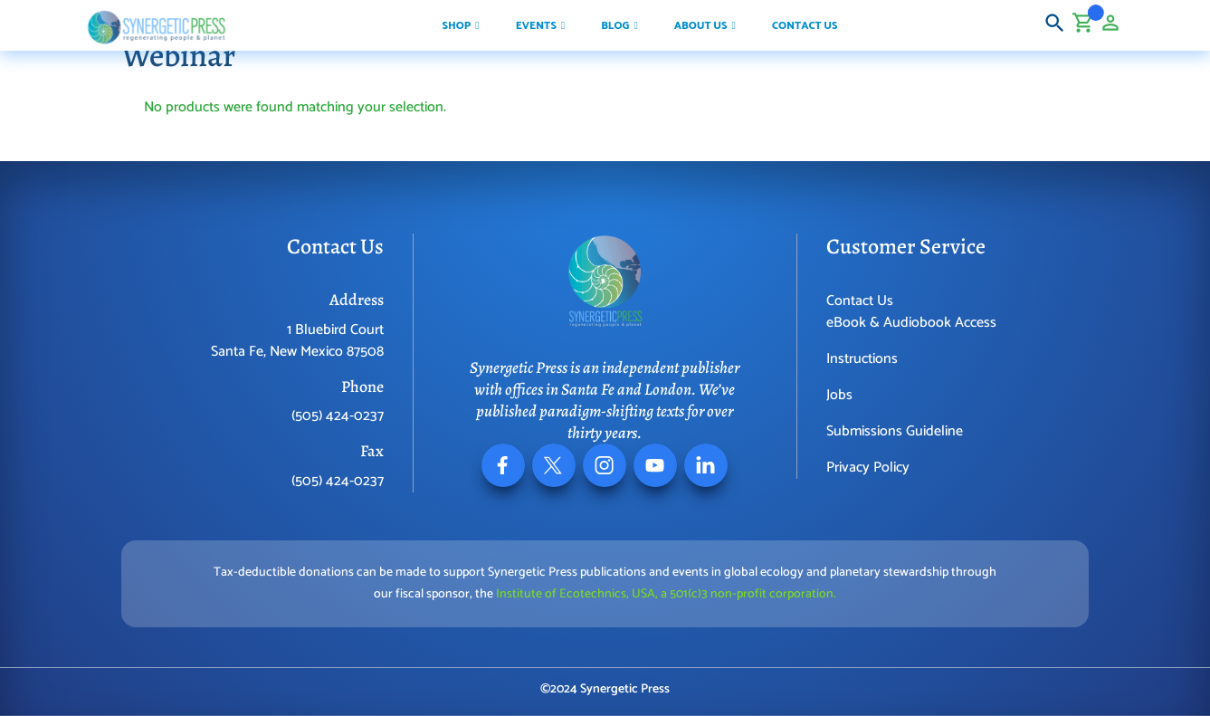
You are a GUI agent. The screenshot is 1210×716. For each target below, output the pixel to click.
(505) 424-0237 (337, 416)
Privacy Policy (868, 467)
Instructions (862, 359)
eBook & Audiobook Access (911, 322)
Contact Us (859, 301)
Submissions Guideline (894, 431)
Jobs (839, 395)
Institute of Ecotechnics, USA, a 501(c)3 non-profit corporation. (666, 594)
